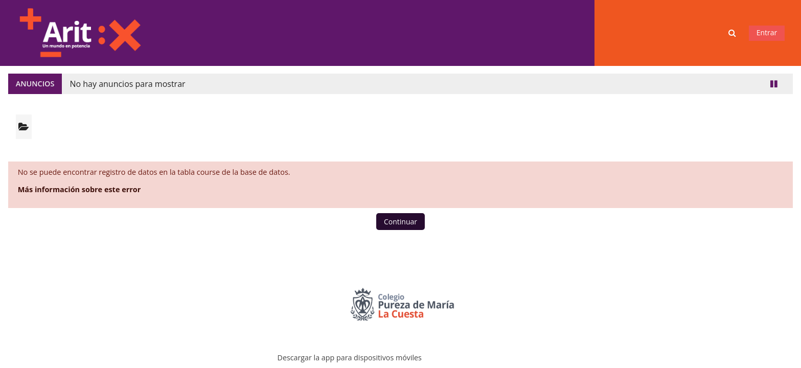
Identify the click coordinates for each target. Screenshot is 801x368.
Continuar (400, 221)
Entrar (767, 32)
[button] (733, 33)
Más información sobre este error (79, 189)
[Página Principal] (80, 32)
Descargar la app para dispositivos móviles (350, 357)
